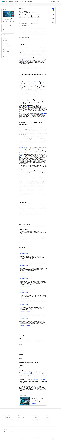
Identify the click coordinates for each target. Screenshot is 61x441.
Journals (19, 419)
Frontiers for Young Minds (36, 419)
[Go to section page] (8, 15)
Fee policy (5, 422)
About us (10, 1)
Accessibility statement (37, 437)
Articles (19, 4)
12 (22, 60)
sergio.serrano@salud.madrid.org (39, 379)
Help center (47, 415)
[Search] (53, 1)
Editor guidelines (6, 420)
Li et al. (28, 192)
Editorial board (31, 4)
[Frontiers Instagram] (12, 431)
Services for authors (7, 417)
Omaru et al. (28, 186)
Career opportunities (48, 422)
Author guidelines (7, 415)
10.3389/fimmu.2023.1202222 (35, 341)
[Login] (57, 1)
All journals (16, 1)
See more (40, 32)
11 (39, 57)
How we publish (21, 420)
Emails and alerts (47, 417)
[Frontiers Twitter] (7, 431)
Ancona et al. (21, 183)
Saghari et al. (21, 88)
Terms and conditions (29, 437)
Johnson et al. (21, 168)
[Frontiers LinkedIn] (9, 431)
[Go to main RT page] (8, 28)
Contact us (47, 419)
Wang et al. (29, 106)
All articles (21, 1)
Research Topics (24, 4)
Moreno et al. (36, 130)
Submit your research (28, 1)
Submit (46, 420)
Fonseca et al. (21, 147)
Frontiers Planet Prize (35, 420)
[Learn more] (33, 403)
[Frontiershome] (4, 1)
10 (37, 57)
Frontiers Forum (34, 415)
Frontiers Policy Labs (35, 417)
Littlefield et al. (21, 155)
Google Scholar (27, 253)
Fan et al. (31, 189)
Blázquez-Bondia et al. (38, 81)
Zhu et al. (43, 113)
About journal (37, 4)
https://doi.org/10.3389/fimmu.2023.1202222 (30, 12)
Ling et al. (20, 138)
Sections (14, 4)
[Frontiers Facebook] (4, 431)
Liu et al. (42, 99)
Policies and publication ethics (9, 419)
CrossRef (22, 253)
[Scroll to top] (52, 438)
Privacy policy (22, 437)
